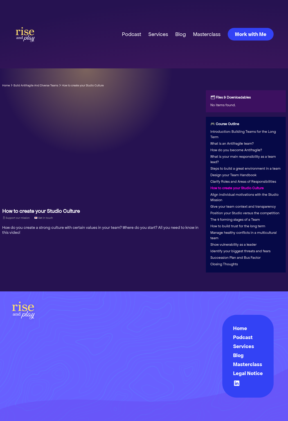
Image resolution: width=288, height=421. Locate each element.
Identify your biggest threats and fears (240, 251)
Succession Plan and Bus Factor (235, 257)
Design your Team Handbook (233, 175)
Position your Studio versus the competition (244, 213)
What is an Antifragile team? (232, 143)
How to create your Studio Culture (237, 188)
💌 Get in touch (43, 217)
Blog (180, 34)
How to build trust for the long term (237, 226)
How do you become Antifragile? (236, 150)
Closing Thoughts (224, 264)
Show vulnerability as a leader (233, 244)
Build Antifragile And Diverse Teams (36, 85)
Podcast (131, 34)
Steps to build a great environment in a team (245, 168)
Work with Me (250, 34)
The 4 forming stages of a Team (235, 219)
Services (158, 34)
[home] (25, 34)
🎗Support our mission (16, 217)
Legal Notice (248, 373)
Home (6, 85)
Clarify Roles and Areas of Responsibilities (243, 181)
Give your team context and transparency (243, 206)
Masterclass (206, 34)
